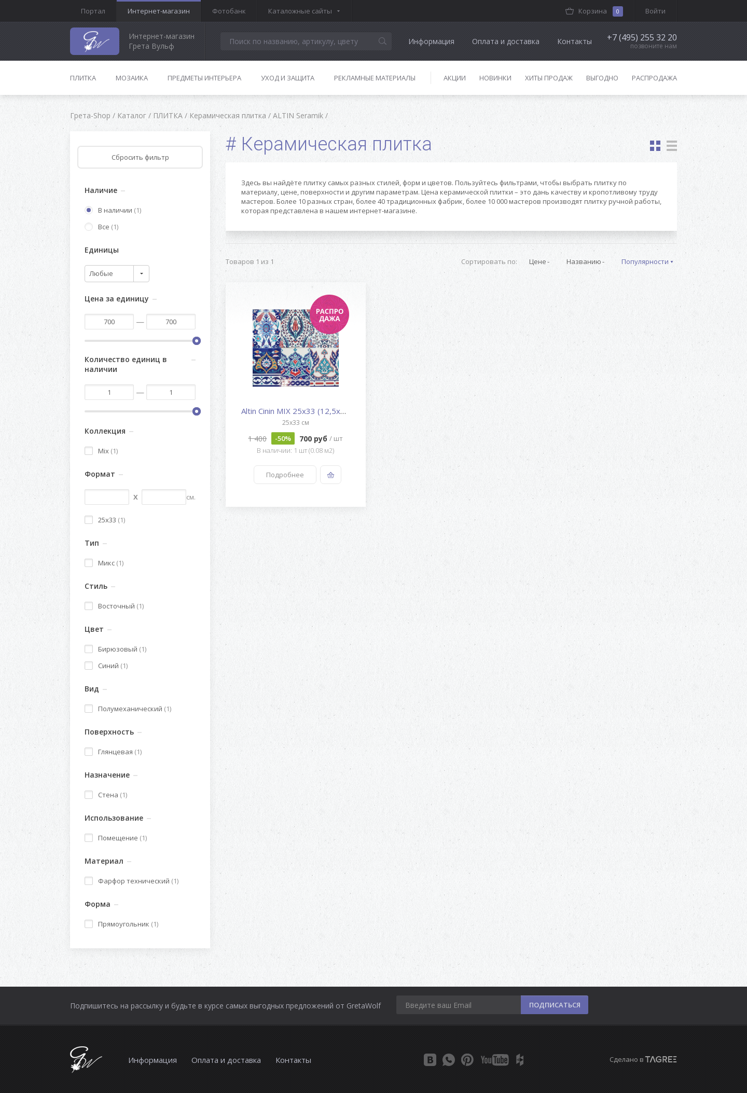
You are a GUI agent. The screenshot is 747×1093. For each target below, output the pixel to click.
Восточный (114, 606)
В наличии (113, 210)
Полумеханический (128, 708)
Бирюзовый (115, 649)
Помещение (116, 837)
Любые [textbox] (101, 273)
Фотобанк (229, 11)
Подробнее (285, 474)
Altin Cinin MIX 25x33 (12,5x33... (297, 411)
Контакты (574, 41)
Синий (106, 665)
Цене (537, 261)
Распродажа (654, 77)
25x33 (105, 519)
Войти (655, 11)
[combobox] (117, 273)
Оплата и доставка (506, 41)
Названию (583, 261)
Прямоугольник (121, 924)
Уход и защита (287, 77)
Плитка (83, 77)
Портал (93, 11)
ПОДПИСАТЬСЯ (554, 1004)
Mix (101, 450)
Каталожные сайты (300, 11)
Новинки (495, 77)
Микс (104, 563)
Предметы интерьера (204, 77)
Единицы (102, 250)
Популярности (645, 261)
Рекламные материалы (375, 77)
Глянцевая (113, 751)
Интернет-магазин (159, 11)
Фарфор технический (131, 881)
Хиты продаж (549, 77)
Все (101, 226)
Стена (106, 794)
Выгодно (602, 77)
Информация (431, 41)
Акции (455, 77)
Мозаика (132, 77)
